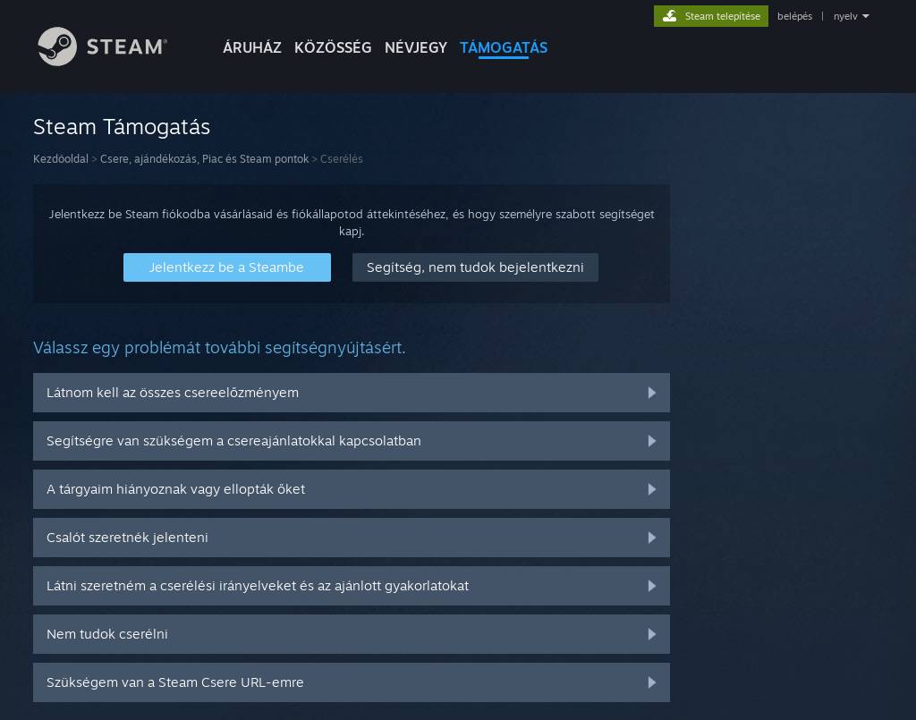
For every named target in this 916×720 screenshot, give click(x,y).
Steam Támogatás (121, 126)
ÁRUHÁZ (252, 47)
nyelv (846, 16)
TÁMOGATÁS (503, 47)
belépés (794, 16)
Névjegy (416, 47)
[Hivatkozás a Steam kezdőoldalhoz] (116, 61)
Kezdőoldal (61, 158)
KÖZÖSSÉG (333, 47)
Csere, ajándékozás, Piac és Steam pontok (204, 158)
